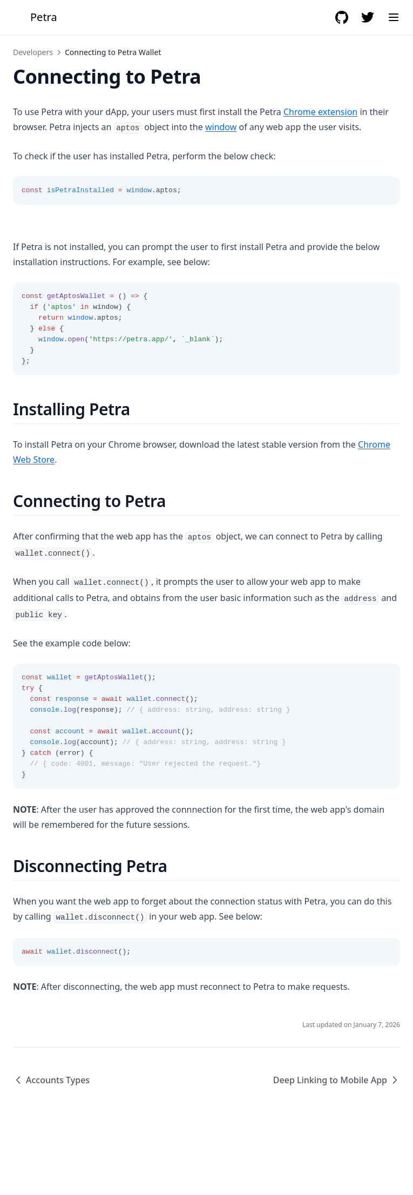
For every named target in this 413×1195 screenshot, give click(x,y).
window (220, 127)
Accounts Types (51, 1080)
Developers (33, 52)
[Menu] (393, 17)
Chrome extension (320, 112)
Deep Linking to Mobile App (336, 1080)
